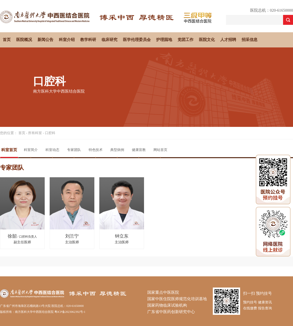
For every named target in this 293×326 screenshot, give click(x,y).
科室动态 (52, 150)
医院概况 (24, 39)
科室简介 (31, 150)
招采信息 (249, 39)
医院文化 (207, 39)
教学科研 (88, 39)
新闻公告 (45, 39)
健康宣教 (139, 150)
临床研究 (109, 39)
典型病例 (117, 150)
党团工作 (185, 39)
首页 (7, 39)
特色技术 (96, 150)
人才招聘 (228, 39)
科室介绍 (67, 39)
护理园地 (164, 39)
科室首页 (9, 150)
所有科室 (35, 133)
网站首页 (160, 150)
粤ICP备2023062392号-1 (69, 312)
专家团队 (74, 150)
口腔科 (50, 133)
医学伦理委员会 (137, 39)
